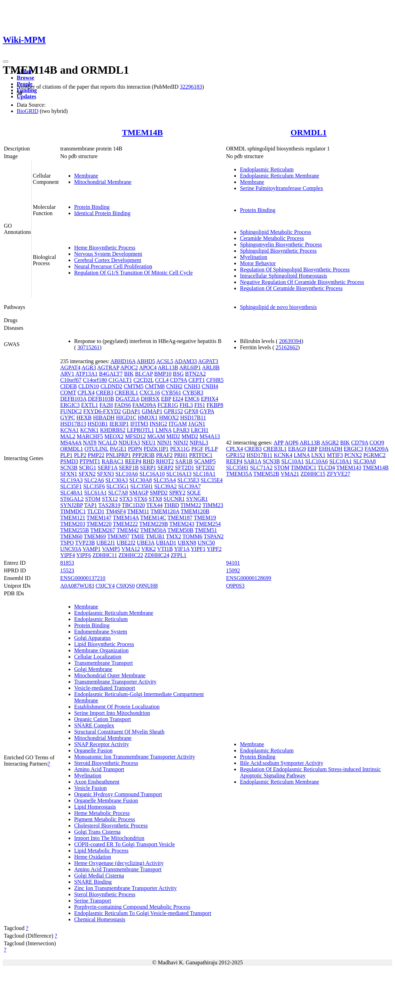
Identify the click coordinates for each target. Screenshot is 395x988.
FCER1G (167, 405)
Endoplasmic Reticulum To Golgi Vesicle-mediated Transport (142, 913)
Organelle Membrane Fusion (106, 800)
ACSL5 (164, 361)
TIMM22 (190, 505)
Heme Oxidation (92, 857)
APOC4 (148, 367)
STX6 (140, 499)
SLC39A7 (189, 486)
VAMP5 (111, 549)
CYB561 (171, 392)
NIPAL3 (199, 443)
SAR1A (252, 461)
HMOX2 (169, 417)
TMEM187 (179, 518)
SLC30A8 (140, 480)
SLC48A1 (71, 493)
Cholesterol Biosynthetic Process (111, 825)
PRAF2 (164, 455)
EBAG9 (297, 449)
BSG (178, 374)
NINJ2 (180, 443)
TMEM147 (99, 518)
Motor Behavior (258, 263)
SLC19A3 (71, 480)
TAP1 (90, 505)
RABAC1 (113, 461)
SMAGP (139, 493)
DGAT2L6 (127, 399)
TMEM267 (102, 530)
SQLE (194, 493)
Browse (25, 78)
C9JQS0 (125, 586)
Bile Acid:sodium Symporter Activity (281, 763)
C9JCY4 (105, 586)
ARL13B (168, 367)
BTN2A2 (195, 374)
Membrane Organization (101, 650)
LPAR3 (181, 430)
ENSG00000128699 (248, 578)
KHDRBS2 (113, 430)
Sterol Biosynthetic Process (104, 894)
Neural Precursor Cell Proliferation (113, 266)
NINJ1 (164, 443)
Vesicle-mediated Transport (104, 688)
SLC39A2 (165, 486)
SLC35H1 (141, 486)
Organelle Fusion (93, 750)
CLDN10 (88, 386)
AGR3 (88, 367)
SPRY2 (177, 493)
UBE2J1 (105, 543)
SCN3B (69, 468)
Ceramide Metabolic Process (272, 238)
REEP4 (133, 461)
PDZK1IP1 (156, 449)
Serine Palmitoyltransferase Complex (281, 188)
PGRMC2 (374, 455)
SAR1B (184, 461)
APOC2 (129, 367)
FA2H (106, 405)
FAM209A (144, 405)
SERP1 (148, 468)
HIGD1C (126, 417)
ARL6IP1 (190, 367)
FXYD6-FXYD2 (102, 411)
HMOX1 (148, 417)
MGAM (156, 436)
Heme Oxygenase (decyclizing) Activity (119, 863)
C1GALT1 (120, 380)
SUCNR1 (174, 499)
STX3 (126, 499)
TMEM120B (195, 511)
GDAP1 (132, 411)
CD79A (178, 380)
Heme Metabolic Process (102, 813)
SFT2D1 (184, 468)
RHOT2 (165, 461)
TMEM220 (99, 524)
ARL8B (211, 367)
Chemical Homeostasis (99, 919)
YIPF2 (214, 549)
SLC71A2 (261, 468)
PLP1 (66, 455)
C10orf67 (70, 380)
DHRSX (150, 399)
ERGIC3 (70, 405)
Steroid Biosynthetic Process (106, 763)
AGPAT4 (70, 367)
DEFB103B (101, 399)
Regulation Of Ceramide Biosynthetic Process (291, 288)
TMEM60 (71, 536)
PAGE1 (118, 449)
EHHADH (330, 449)
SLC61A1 (95, 493)
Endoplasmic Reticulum (266, 169)
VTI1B (165, 549)
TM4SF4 (116, 511)
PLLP (211, 449)
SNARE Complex (94, 725)
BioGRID (27, 111)
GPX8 (191, 411)
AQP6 (292, 443)
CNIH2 (174, 386)
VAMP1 (91, 549)
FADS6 (122, 405)
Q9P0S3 (235, 586)
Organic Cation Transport (102, 719)
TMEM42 (128, 530)
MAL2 (68, 436)
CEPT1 (197, 380)
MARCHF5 (90, 436)
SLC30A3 (116, 480)
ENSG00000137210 (82, 578)
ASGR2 (330, 443)
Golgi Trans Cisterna (97, 832)
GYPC (67, 417)
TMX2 (173, 536)
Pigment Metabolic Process (104, 819)
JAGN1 (196, 424)
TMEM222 (125, 524)
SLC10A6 (127, 474)
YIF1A (181, 549)
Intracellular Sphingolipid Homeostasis (283, 276)
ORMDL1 (309, 132)
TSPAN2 (213, 536)
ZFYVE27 (338, 474)
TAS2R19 (109, 505)
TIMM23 (213, 505)
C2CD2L (143, 380)
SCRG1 (87, 468)
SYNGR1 (197, 499)
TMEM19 (205, 518)
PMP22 (96, 455)
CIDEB (68, 386)
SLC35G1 (117, 486)
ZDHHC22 (130, 555)
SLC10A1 (292, 461)
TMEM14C (153, 518)
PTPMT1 (89, 461)
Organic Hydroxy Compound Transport (118, 794)
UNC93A (70, 549)
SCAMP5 (204, 461)
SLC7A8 (118, 493)
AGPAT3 (208, 361)
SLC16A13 (178, 474)
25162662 (287, 347)
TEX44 (154, 505)
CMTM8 (155, 386)
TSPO (67, 543)
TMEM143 (348, 468)
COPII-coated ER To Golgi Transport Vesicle (124, 844)
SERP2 (166, 468)
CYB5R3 (193, 392)
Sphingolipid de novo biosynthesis (278, 307)
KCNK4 (283, 455)
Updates (26, 96)
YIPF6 (83, 555)
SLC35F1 (71, 486)
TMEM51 (206, 530)
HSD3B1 (98, 424)
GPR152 (173, 411)
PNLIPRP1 (118, 455)
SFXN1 (68, 474)
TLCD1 (95, 511)
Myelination (253, 257)
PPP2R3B (143, 455)
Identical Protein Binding (102, 213)
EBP (166, 399)
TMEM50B (180, 530)
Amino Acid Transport (99, 769)
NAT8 (89, 443)
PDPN (135, 449)
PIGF (197, 449)
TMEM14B (142, 132)
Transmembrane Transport (103, 663)
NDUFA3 (129, 443)
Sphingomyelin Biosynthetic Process (281, 244)
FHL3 (186, 405)
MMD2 (189, 436)
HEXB (84, 417)
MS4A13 (209, 436)
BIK (129, 374)
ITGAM (178, 424)
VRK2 (148, 549)
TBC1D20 (133, 505)
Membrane (86, 176)
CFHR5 (215, 380)
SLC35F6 (94, 486)
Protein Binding (92, 207)
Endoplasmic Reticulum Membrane (279, 176)
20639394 (290, 341)
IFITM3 (139, 424)
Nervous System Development (108, 254)
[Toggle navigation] (5, 61)
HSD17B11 (193, 417)
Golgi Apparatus (92, 638)
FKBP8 (214, 405)
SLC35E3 (188, 480)
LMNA (164, 430)
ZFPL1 (178, 555)
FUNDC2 (71, 411)
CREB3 (104, 392)
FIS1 (199, 405)
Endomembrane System (100, 632)
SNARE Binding (93, 882)
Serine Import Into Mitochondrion (112, 713)
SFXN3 (105, 474)
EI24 (177, 399)
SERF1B (129, 468)
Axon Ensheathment (96, 782)
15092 (233, 570)
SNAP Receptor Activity (101, 744)
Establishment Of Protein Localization (117, 707)
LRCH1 (199, 430)
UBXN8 (186, 543)
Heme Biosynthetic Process (104, 248)
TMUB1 (155, 536)
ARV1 (67, 374)
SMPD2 (159, 493)
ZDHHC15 (313, 474)
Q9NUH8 (147, 586)
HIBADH (103, 417)
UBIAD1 (166, 543)
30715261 (88, 347)
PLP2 (80, 455)
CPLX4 (86, 392)
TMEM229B (153, 524)
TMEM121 (72, 518)
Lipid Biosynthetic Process (104, 644)
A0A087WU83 (77, 586)
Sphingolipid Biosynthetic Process (278, 251)
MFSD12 (135, 436)
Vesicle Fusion (90, 788)
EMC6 (192, 399)
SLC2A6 (94, 480)
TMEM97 (118, 536)
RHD (149, 461)
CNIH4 (210, 386)
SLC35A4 (164, 480)
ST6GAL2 (72, 499)
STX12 (110, 499)
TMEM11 (138, 511)
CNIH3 (192, 386)
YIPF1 (198, 549)
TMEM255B (74, 530)
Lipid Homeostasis (95, 807)
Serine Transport (92, 901)
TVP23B (85, 543)
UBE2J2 (126, 543)
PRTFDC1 (201, 455)
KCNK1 (89, 430)
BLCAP (144, 374)
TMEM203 (72, 524)
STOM (92, 499)
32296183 (191, 87)
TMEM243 (181, 524)
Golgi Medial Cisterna (99, 876)
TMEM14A (126, 518)
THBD (171, 505)
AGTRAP (108, 367)
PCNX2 (353, 455)
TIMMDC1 (73, 511)
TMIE (137, 536)
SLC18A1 (204, 474)
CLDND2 (111, 386)
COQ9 (377, 443)
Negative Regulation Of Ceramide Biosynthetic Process (302, 282)
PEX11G (180, 449)
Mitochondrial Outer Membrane (109, 675)
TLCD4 (326, 468)
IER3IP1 (119, 424)
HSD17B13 (73, 424)
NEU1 (148, 443)
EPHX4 (209, 399)
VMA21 (290, 474)
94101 (233, 563)
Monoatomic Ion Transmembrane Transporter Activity (134, 757)
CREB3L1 (127, 392)
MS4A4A (70, 443)
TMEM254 (208, 524)
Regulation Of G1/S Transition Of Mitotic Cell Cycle (133, 273)
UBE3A (146, 543)
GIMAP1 (152, 411)
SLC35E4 (212, 480)
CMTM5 (134, 386)
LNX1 (318, 455)
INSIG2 (158, 424)
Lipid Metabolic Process (101, 851)
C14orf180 (95, 380)
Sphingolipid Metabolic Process (275, 232)
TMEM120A (165, 511)
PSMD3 (69, 461)
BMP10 (163, 374)
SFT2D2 (205, 468)
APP (279, 443)
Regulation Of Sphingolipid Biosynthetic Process (295, 269)
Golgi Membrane (93, 669)
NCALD (107, 443)
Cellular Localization (97, 657)
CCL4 (161, 380)
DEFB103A (73, 399)
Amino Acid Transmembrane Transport (117, 869)
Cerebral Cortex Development (107, 260)
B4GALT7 (111, 374)
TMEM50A (153, 530)
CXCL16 (150, 392)
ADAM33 (185, 361)
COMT (68, 392)
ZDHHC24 (156, 555)
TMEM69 (95, 536)
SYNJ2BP (71, 505)
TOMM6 (192, 536)
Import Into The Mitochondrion (109, 838)
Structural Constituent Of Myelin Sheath (119, 732)
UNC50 (206, 543)
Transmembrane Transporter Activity (115, 682)
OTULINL (97, 449)
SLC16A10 (152, 474)
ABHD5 (145, 361)
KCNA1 (69, 430)
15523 (67, 570)
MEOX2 (114, 436)
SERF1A (107, 468)
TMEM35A (239, 474)
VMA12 (130, 549)
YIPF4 (67, 555)
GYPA (207, 411)
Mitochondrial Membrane (103, 182)
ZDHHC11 (105, 555)
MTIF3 (335, 455)
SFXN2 (87, 474)
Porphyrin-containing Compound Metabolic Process (132, 907)
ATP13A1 (87, 374)
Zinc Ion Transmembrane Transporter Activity (125, 888)
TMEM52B (266, 474)
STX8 (155, 499)
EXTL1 (89, 405)
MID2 (173, 436)
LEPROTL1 (140, 430)
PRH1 (181, 455)
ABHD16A (122, 361)
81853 (67, 563)
